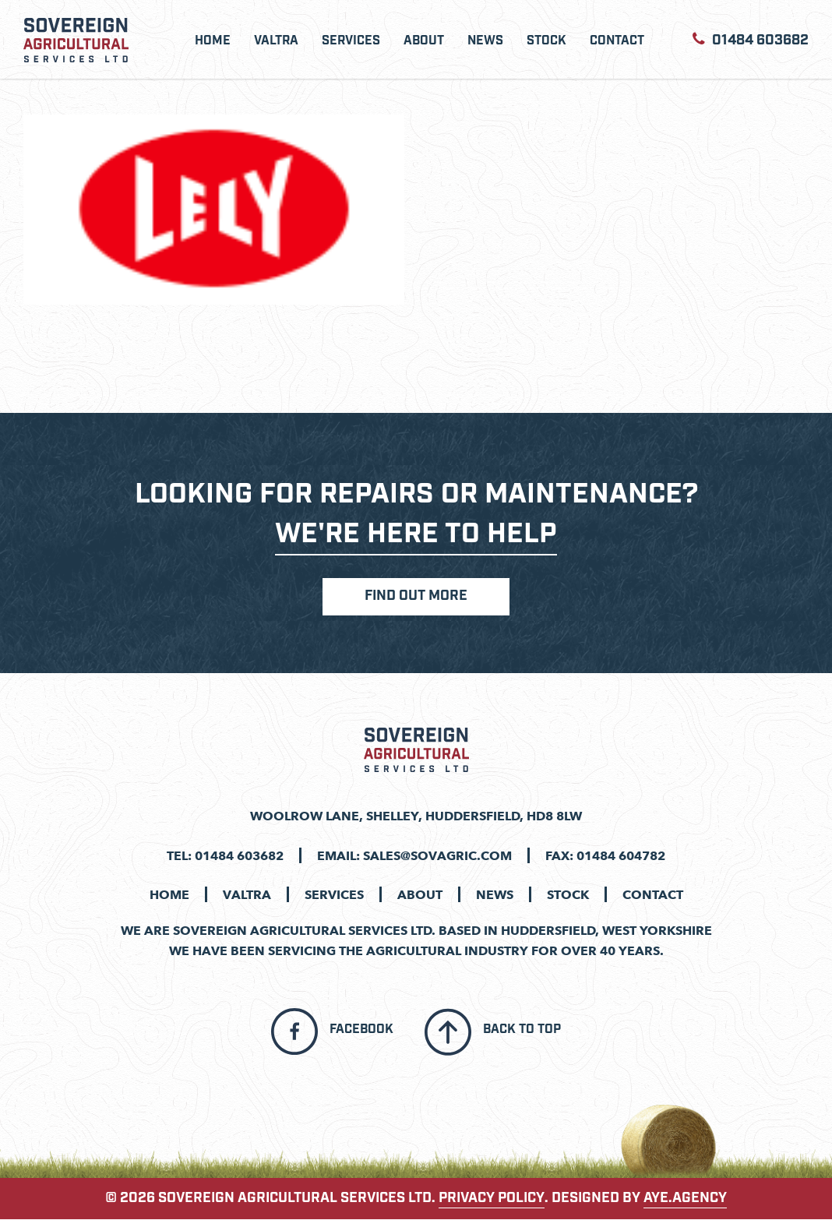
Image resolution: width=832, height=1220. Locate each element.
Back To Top (522, 1030)
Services (351, 41)
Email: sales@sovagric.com (414, 855)
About (424, 41)
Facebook (361, 1030)
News (485, 41)
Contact (617, 41)
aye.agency (685, 1199)
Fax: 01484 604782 (605, 855)
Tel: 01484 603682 (225, 855)
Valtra (276, 41)
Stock (546, 41)
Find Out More (416, 597)
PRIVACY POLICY (492, 1199)
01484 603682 (751, 39)
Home (213, 41)
